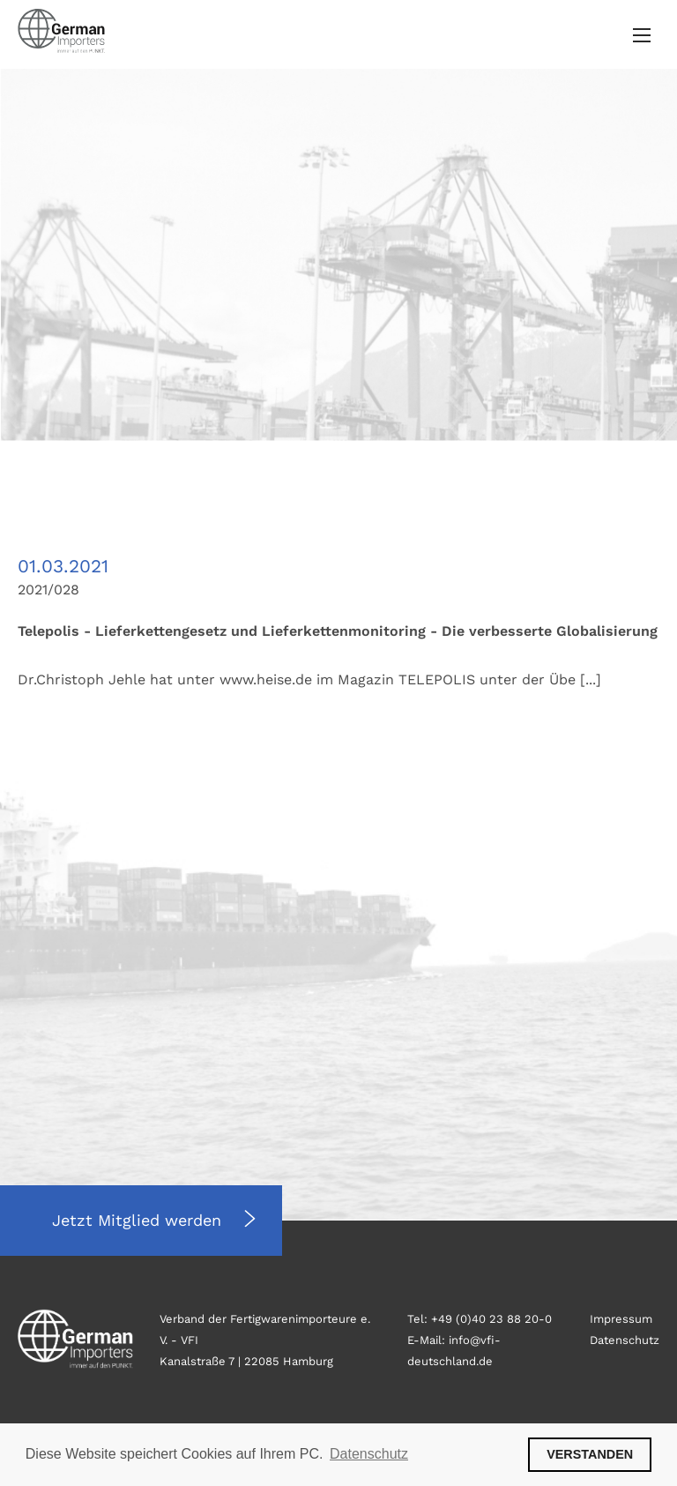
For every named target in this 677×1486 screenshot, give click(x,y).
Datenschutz (624, 1340)
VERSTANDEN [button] (590, 1454)
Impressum (621, 1318)
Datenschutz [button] (369, 1453)
